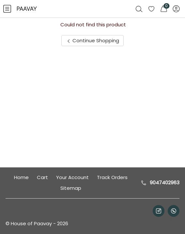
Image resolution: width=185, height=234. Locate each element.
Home (21, 177)
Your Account (72, 177)
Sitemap (70, 188)
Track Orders (112, 177)
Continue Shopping (92, 40)
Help (170, 218)
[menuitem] (7, 9)
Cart (42, 177)
